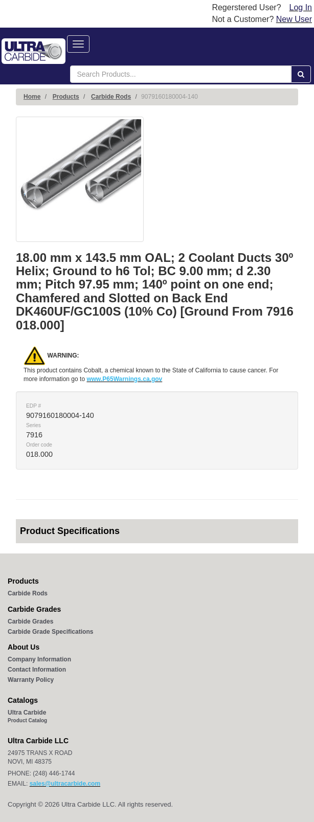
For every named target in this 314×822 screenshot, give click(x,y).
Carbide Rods (111, 96)
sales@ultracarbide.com (65, 783)
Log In (300, 7)
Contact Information (37, 669)
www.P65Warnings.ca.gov (124, 379)
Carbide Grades (30, 621)
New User (294, 19)
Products (66, 96)
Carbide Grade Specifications (50, 631)
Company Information (39, 659)
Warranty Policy (31, 679)
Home (32, 96)
